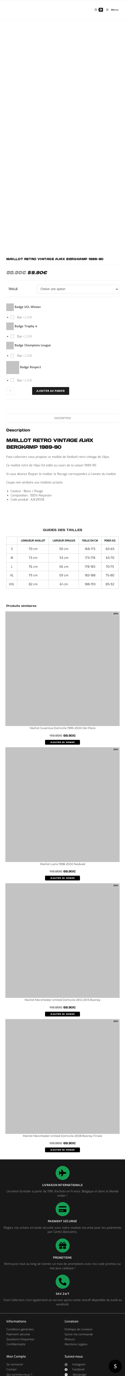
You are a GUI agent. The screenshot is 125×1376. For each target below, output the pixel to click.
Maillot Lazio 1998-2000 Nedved (62, 864)
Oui (24, 317)
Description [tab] (62, 418)
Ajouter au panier (50, 390)
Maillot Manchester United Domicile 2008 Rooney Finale (62, 1136)
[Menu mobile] (111, 9)
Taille (13, 289)
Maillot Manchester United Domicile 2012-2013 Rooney (62, 1000)
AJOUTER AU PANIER (62, 742)
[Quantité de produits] (10, 391)
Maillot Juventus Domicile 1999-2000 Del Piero (62, 728)
